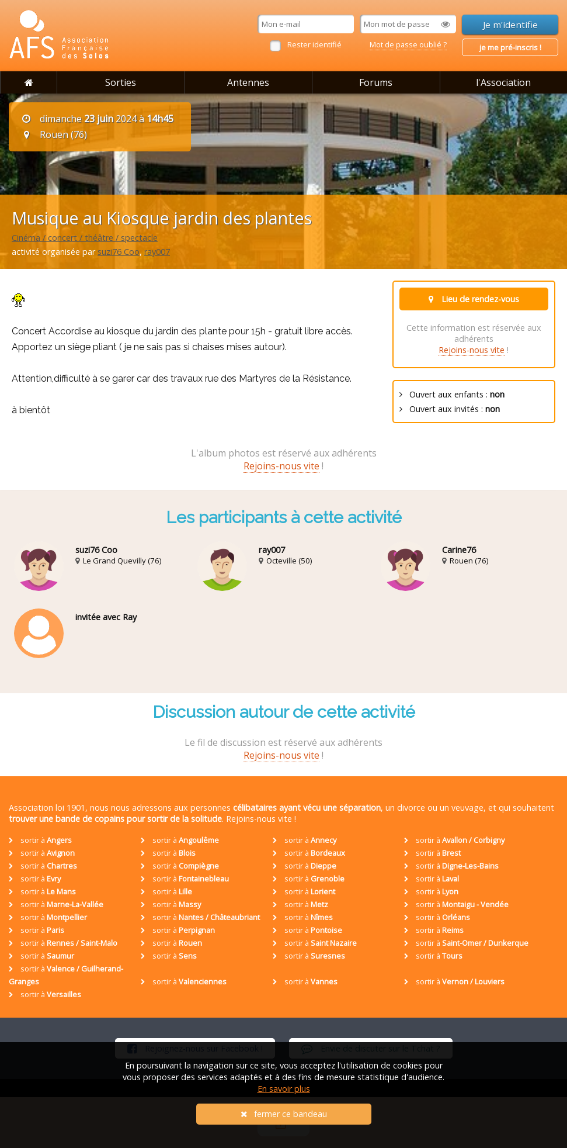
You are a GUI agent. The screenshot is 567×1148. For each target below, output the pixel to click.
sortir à (40, 840)
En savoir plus (284, 1088)
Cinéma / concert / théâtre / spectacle (85, 237)
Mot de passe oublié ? (408, 44)
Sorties (120, 82)
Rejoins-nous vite (472, 349)
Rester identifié (314, 44)
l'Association (503, 82)
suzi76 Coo (119, 251)
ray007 (157, 251)
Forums (375, 82)
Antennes (248, 82)
